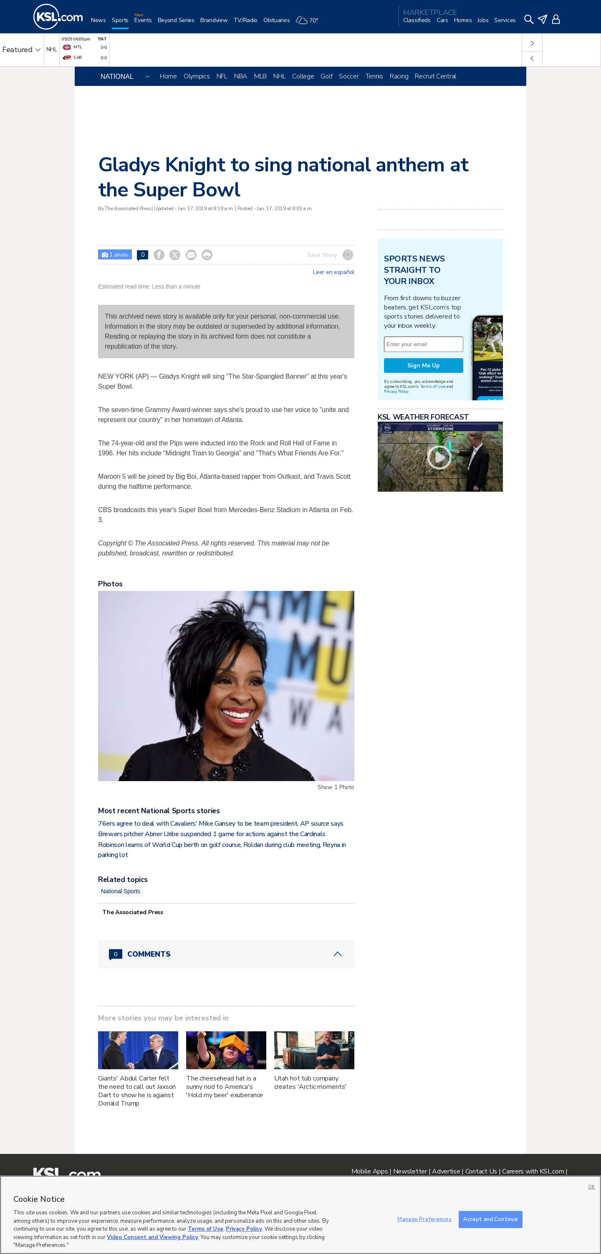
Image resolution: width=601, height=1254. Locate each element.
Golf (326, 76)
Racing (399, 76)
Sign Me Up (423, 365)
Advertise (446, 1171)
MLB (260, 76)
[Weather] (309, 23)
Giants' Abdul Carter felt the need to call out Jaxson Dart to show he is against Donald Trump (137, 1091)
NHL (279, 76)
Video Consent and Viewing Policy (152, 1237)
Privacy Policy (396, 391)
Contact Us (481, 1171)
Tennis (374, 76)
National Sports (120, 891)
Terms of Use (432, 386)
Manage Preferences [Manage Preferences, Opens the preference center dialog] (424, 1219)
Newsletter (410, 1171)
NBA (240, 76)
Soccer (349, 76)
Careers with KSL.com (533, 1171)
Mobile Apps (369, 1171)
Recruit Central (435, 76)
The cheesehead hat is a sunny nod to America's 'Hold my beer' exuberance (224, 1087)
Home (168, 76)
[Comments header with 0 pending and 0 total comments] (226, 954)
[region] (300, 1215)
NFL (222, 76)
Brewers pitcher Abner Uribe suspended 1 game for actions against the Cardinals (212, 834)
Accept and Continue (490, 1219)
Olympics (197, 76)
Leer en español (333, 272)
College (303, 76)
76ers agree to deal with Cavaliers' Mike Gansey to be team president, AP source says (220, 823)
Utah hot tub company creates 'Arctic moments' (310, 1082)
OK (591, 1187)
